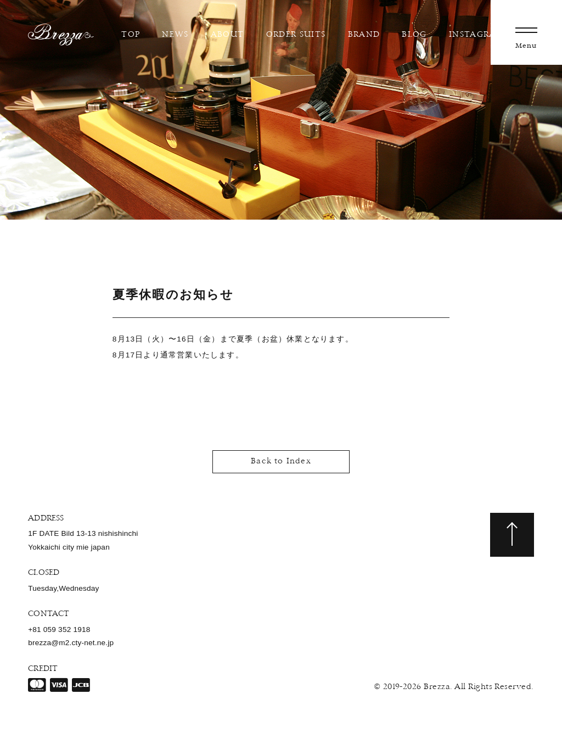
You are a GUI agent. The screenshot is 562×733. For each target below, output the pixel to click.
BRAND (361, 35)
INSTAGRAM (474, 35)
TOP (128, 35)
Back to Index (281, 461)
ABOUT (224, 35)
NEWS (173, 35)
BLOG (412, 35)
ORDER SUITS (293, 35)
